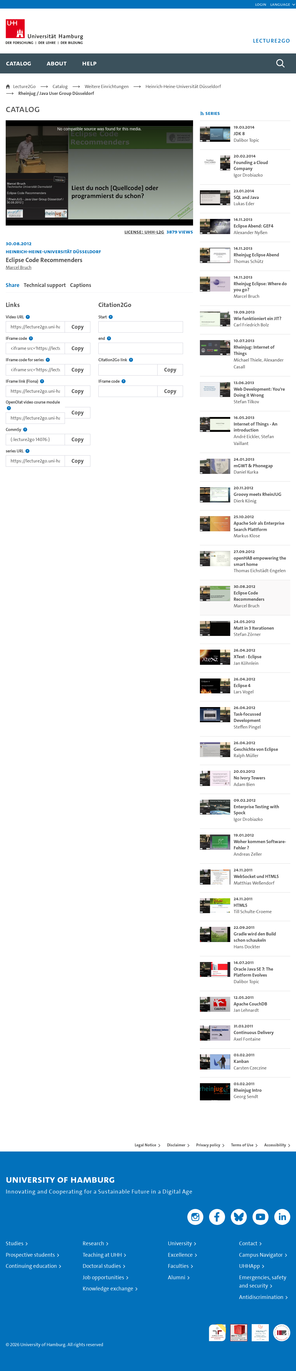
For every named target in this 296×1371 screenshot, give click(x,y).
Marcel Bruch (18, 267)
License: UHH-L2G (144, 231)
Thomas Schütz (248, 261)
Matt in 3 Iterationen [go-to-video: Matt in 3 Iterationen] (254, 628)
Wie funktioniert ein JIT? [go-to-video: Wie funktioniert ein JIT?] (257, 319)
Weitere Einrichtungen (107, 86)
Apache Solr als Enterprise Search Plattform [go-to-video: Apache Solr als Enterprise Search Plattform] (259, 526)
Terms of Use (242, 1145)
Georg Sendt (246, 1096)
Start (105, 317)
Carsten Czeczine (250, 1068)
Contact (248, 1243)
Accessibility (275, 1145)
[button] (280, 4)
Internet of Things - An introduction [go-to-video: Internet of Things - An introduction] (255, 427)
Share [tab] (12, 285)
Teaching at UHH (102, 1255)
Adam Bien (244, 784)
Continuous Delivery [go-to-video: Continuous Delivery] (254, 1032)
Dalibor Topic (246, 140)
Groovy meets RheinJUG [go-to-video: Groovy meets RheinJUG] (257, 494)
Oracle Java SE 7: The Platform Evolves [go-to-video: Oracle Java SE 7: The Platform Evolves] (253, 972)
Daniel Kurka (246, 472)
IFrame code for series (28, 360)
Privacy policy (208, 1145)
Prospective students (30, 1255)
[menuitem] (18, 63)
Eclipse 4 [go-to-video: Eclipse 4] (242, 685)
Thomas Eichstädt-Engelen (260, 571)
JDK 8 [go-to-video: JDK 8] (239, 134)
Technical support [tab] (45, 285)
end (104, 339)
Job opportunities (103, 1277)
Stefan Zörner (247, 634)
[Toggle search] (280, 63)
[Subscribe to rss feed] (202, 113)
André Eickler (246, 437)
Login (260, 4)
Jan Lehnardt (246, 1010)
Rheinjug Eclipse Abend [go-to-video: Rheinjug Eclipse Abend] (256, 255)
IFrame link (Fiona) (25, 381)
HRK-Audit (257, 1330)
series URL (17, 451)
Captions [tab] (80, 285)
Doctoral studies (102, 1266)
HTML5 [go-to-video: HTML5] (240, 905)
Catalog (60, 86)
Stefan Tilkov (246, 402)
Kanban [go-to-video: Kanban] (241, 1061)
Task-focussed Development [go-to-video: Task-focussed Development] (247, 717)
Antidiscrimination (261, 1297)
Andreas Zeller (248, 854)
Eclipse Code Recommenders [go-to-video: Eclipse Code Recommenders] (249, 596)
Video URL (18, 317)
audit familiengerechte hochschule (217, 1332)
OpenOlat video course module (35, 405)
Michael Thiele (248, 360)
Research (93, 1243)
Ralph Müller (246, 756)
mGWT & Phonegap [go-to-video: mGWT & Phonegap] (253, 466)
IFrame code (19, 339)
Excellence (180, 1255)
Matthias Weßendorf (254, 883)
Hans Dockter (247, 947)
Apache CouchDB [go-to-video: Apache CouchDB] (250, 1004)
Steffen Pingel (247, 727)
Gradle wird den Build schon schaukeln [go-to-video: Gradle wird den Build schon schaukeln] (255, 937)
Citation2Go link (115, 360)
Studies (14, 1243)
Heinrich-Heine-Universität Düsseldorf (183, 86)
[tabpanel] (99, 382)
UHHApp (249, 1266)
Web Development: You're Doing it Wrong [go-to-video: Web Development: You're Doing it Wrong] (259, 392)
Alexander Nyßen (250, 233)
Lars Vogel (244, 692)
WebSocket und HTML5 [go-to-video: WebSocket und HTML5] (256, 876)
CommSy (16, 430)
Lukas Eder (244, 204)
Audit (235, 1327)
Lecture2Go (24, 86)
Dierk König (245, 501)
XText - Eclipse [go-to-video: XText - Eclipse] (247, 657)
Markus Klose (247, 536)
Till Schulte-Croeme (253, 912)
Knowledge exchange (108, 1288)
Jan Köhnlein (246, 663)
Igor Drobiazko (248, 175)
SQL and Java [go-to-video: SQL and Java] (246, 197)
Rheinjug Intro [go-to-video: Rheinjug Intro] (248, 1090)
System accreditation (281, 1330)
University (180, 1243)
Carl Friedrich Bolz (251, 325)
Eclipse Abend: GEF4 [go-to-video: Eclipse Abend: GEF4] (253, 226)
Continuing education (31, 1266)
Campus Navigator (261, 1255)
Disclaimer (176, 1145)
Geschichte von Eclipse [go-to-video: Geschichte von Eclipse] (256, 749)
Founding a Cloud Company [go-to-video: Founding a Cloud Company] (251, 165)
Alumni (176, 1277)
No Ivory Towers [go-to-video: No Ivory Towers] (249, 778)
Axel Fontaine (247, 1039)
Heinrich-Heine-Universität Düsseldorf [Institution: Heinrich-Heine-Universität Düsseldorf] (53, 251)
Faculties (178, 1266)
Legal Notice (145, 1145)
